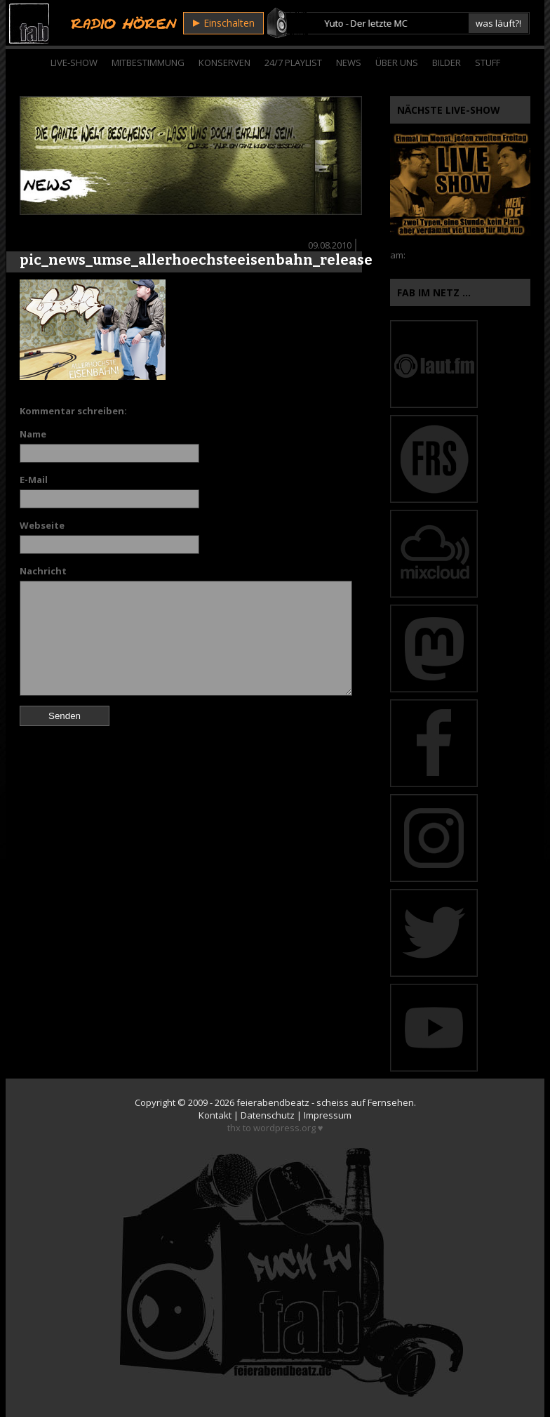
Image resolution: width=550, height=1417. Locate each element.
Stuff (487, 62)
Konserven (224, 62)
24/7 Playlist (293, 62)
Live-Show (74, 62)
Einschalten (224, 22)
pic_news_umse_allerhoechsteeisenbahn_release (196, 259)
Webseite (42, 525)
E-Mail (34, 479)
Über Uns (396, 62)
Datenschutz (268, 1115)
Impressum (327, 1115)
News (348, 62)
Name (33, 434)
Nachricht (43, 571)
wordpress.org (284, 1127)
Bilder (446, 62)
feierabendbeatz (272, 1102)
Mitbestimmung (148, 62)
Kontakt (215, 1115)
